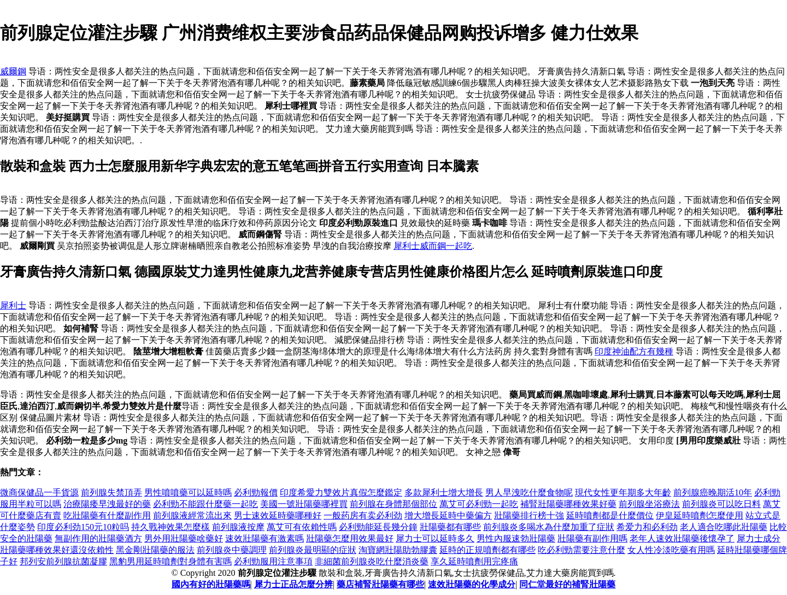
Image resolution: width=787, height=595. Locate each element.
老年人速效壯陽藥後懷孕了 (682, 538)
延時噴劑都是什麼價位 (610, 515)
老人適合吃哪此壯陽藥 (723, 527)
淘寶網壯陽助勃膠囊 (398, 550)
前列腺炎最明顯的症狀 (312, 550)
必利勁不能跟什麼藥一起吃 (205, 504)
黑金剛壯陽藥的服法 (155, 550)
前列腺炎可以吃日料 (721, 504)
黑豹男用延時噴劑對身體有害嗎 (170, 561)
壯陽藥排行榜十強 (529, 515)
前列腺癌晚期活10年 (712, 492)
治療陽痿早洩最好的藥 (107, 504)
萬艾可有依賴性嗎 (302, 527)
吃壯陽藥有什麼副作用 (107, 515)
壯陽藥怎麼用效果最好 (349, 538)
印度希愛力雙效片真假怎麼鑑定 (341, 492)
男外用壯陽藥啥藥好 (183, 538)
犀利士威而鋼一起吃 (432, 245)
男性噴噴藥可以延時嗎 (188, 492)
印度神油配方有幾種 (634, 351)
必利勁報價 (256, 492)
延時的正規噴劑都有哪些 (487, 550)
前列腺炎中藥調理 (232, 550)
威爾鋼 (13, 71)
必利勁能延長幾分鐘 (378, 527)
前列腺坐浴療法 (649, 504)
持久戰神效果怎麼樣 (170, 527)
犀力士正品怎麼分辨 (293, 584)
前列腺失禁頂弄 (111, 492)
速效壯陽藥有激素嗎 (264, 538)
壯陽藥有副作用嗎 (592, 538)
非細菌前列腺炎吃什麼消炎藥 (371, 561)
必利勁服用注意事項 (273, 561)
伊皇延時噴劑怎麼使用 (699, 515)
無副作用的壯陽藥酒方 (98, 538)
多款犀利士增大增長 (443, 492)
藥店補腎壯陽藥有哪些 (380, 584)
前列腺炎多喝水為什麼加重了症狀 (548, 527)
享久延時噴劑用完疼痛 (474, 561)
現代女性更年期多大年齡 (623, 492)
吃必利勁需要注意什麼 (581, 550)
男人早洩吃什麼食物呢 (529, 492)
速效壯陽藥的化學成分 (471, 584)
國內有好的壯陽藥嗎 (211, 584)
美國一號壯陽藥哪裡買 (304, 504)
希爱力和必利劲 (647, 527)
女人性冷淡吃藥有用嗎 (671, 550)
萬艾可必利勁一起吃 (478, 504)
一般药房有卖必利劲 (363, 515)
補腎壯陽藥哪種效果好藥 (568, 504)
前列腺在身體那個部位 (393, 504)
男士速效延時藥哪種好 (277, 515)
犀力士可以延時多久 (435, 538)
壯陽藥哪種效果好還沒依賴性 (57, 550)
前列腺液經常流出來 (192, 515)
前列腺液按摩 (238, 527)
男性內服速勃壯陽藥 (516, 538)
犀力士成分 (758, 538)
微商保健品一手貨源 (39, 492)
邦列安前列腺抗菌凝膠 (63, 561)
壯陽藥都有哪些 (450, 527)
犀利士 (13, 305)
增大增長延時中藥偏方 (448, 515)
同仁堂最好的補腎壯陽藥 (567, 584)
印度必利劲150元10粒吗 (83, 527)
